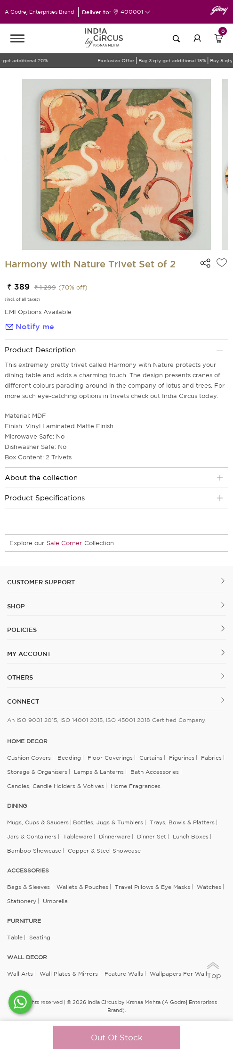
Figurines (181, 757)
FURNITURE (24, 921)
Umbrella (55, 901)
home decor (27, 741)
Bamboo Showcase (34, 850)
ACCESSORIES (28, 870)
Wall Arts (20, 973)
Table (15, 937)
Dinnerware (114, 836)
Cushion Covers (29, 757)
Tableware (77, 836)
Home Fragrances (136, 785)
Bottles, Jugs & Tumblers (108, 822)
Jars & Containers (31, 836)
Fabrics (211, 757)
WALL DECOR (27, 957)
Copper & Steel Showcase (104, 850)
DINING (17, 806)
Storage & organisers (37, 771)
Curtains (150, 757)
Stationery (21, 901)
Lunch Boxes (191, 836)
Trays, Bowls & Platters (182, 822)
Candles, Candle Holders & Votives (55, 785)
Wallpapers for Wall (178, 973)
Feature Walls (123, 973)
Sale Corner (64, 543)
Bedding (69, 757)
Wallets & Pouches (82, 886)
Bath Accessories (154, 771)
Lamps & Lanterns (99, 771)
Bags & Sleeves (28, 886)
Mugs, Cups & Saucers (38, 822)
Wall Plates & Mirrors (69, 973)
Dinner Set (151, 836)
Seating (39, 937)
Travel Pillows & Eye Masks (152, 886)
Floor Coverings (110, 757)
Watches (209, 886)
